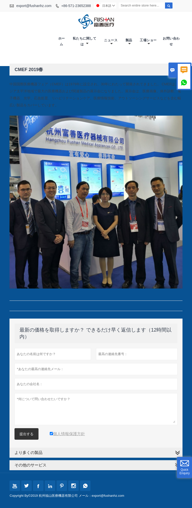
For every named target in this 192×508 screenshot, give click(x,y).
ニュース (111, 42)
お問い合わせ (171, 41)
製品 (129, 42)
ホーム (61, 41)
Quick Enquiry (185, 471)
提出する (27, 434)
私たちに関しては (84, 41)
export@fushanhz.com (33, 6)
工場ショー (148, 42)
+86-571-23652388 (76, 6)
